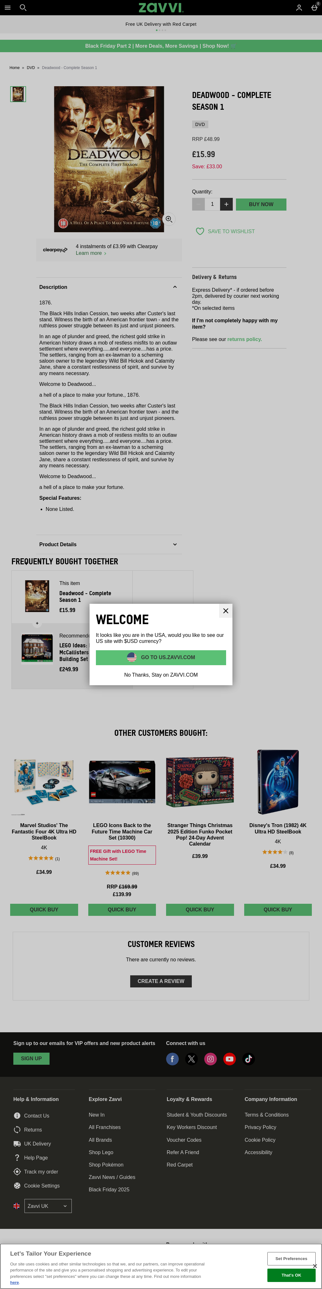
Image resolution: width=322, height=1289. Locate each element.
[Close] (225, 611)
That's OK (291, 1275)
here (14, 1282)
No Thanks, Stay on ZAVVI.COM (161, 675)
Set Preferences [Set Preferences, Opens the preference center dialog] (291, 1258)
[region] (161, 1266)
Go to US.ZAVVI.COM (167, 657)
